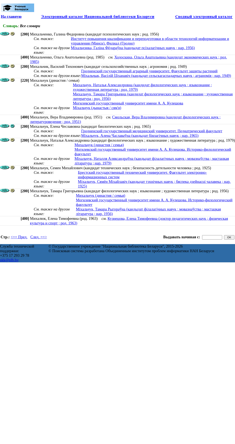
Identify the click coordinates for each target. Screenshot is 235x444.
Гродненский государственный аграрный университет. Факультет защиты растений (149, 71)
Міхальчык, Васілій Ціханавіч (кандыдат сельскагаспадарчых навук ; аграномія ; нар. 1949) (156, 75)
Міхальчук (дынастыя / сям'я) (97, 108)
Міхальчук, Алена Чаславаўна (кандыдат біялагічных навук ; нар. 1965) (139, 135)
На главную (11, 16)
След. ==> (38, 237)
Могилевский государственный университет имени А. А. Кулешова (128, 103)
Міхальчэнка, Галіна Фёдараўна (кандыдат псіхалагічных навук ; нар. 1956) (133, 48)
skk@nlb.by (9, 260)
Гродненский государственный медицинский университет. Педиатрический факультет (151, 131)
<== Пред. (19, 237)
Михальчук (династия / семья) (99, 145)
